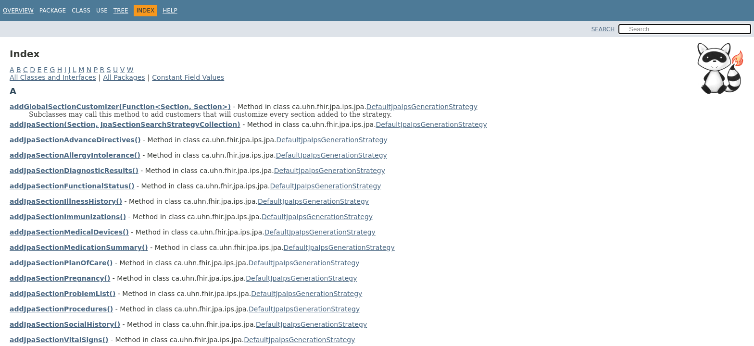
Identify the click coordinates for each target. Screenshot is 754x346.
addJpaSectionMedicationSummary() (79, 247)
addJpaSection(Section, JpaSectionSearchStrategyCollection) (125, 124)
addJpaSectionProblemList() (62, 293)
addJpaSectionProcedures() (61, 309)
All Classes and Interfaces (53, 77)
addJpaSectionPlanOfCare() (61, 263)
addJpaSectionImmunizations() (68, 217)
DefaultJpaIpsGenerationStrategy (422, 107)
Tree (120, 10)
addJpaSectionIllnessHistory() (66, 201)
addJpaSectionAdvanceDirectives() (75, 140)
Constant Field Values (188, 77)
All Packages (124, 77)
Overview (18, 10)
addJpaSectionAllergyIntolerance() (75, 155)
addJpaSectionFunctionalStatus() (72, 186)
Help (170, 10)
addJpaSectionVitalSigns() (59, 340)
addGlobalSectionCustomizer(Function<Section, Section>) (120, 107)
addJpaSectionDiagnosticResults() (74, 170)
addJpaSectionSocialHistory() (65, 324)
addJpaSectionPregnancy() (60, 278)
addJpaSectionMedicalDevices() (69, 232)
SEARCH (603, 29)
